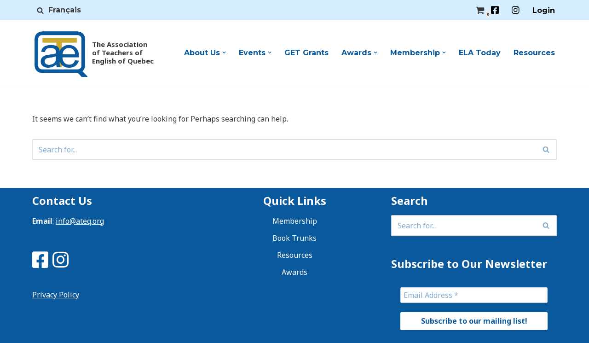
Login (543, 10)
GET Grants (306, 52)
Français (64, 10)
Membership (294, 221)
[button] (224, 52)
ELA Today (480, 52)
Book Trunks (294, 238)
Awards (294, 272)
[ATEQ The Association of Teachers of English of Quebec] (91, 53)
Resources (534, 52)
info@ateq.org (80, 221)
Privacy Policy (55, 295)
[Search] (40, 10)
